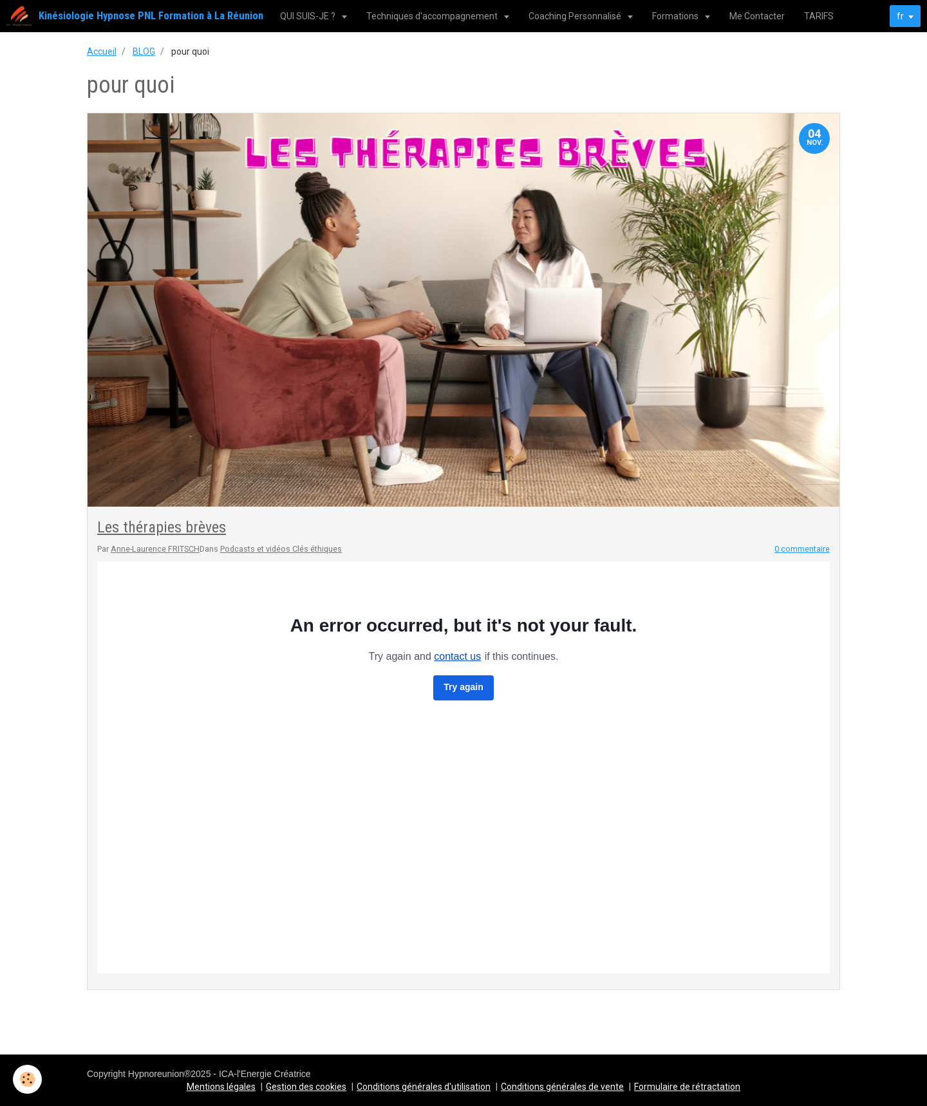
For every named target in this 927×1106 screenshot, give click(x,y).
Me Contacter (757, 16)
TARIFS (819, 16)
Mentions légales (221, 1087)
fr (900, 16)
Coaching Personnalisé (576, 16)
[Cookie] (27, 1079)
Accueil (102, 51)
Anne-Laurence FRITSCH (155, 549)
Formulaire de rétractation (687, 1087)
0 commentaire (802, 549)
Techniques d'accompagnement (433, 16)
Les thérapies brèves (161, 527)
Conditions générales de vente (562, 1087)
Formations (676, 16)
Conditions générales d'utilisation (424, 1087)
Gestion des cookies (306, 1087)
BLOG (144, 51)
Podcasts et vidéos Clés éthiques (281, 549)
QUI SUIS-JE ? (308, 16)
